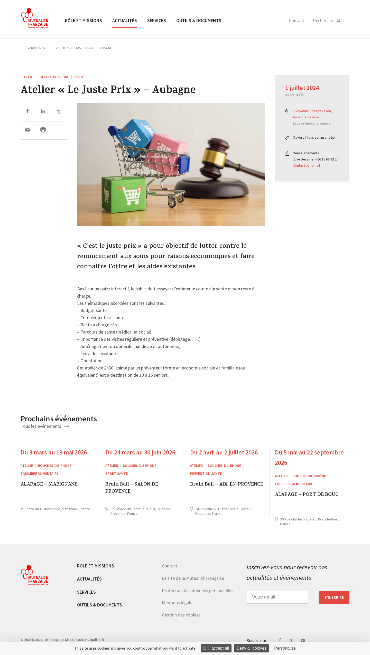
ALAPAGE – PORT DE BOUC (306, 495)
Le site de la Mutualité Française (193, 578)
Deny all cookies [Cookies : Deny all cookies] (252, 648)
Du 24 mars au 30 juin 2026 (140, 452)
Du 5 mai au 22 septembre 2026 (309, 457)
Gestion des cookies (181, 615)
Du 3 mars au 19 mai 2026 (54, 452)
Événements (35, 47)
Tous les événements (45, 426)
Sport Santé (116, 473)
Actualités (124, 20)
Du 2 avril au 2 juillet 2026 (224, 452)
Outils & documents (198, 20)
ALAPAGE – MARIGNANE (49, 485)
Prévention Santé (206, 473)
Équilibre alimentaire (39, 473)
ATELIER (26, 76)
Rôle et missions (83, 20)
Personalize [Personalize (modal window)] (285, 648)
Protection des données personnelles (197, 590)
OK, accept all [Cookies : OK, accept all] (216, 648)
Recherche (323, 20)
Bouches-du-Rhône (53, 76)
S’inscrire (334, 597)
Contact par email (306, 165)
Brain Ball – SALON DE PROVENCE (131, 488)
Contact (296, 20)
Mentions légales (178, 602)
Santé (79, 76)
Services (156, 20)
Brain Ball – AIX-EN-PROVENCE (226, 485)
